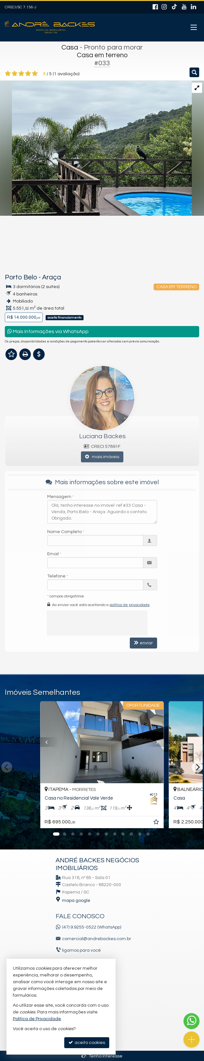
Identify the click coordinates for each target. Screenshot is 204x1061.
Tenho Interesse (102, 1056)
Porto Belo (21, 277)
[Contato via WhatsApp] (191, 1021)
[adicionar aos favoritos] (157, 823)
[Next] (197, 767)
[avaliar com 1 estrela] (8, 73)
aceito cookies (86, 1042)
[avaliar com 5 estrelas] (35, 73)
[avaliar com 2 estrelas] (15, 73)
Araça (51, 277)
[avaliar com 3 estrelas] (21, 73)
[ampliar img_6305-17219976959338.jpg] (96, 148)
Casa (69, 47)
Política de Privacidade (37, 1019)
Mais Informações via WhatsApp (48, 331)
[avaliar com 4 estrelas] (28, 73)
